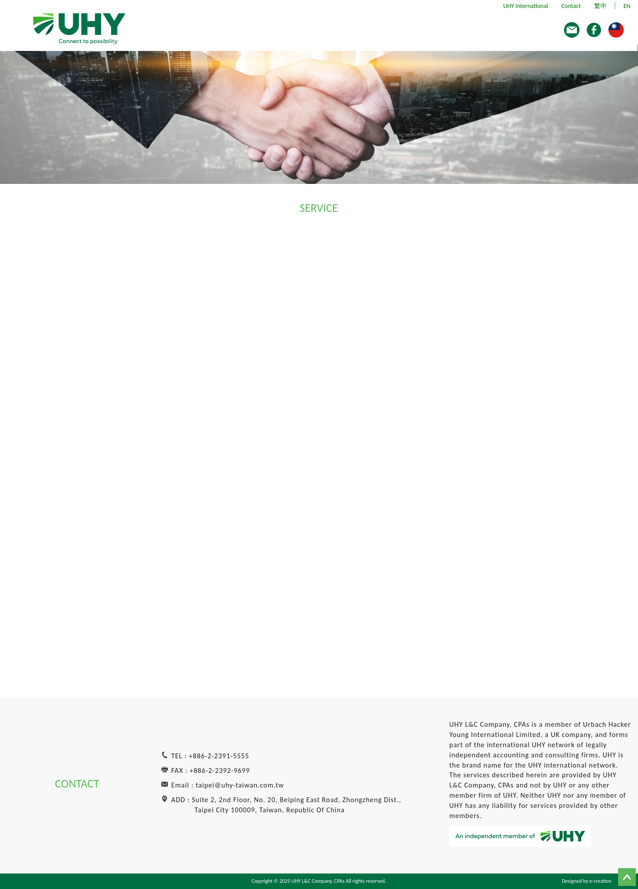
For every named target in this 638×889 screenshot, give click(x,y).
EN (626, 6)
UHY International (525, 6)
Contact (571, 6)
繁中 (600, 6)
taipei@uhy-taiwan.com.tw (240, 785)
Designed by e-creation (586, 881)
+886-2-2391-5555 (219, 756)
